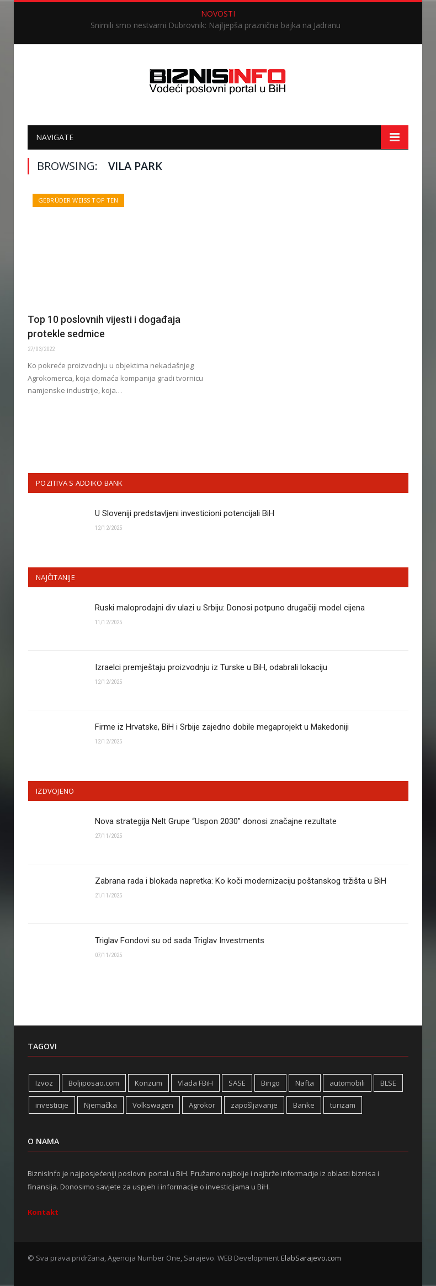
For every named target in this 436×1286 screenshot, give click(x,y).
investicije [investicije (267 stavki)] (51, 1105)
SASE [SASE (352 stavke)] (237, 1083)
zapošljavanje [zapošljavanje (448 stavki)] (254, 1105)
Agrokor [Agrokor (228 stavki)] (202, 1105)
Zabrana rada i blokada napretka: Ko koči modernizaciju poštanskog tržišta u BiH (240, 881)
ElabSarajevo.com (311, 1258)
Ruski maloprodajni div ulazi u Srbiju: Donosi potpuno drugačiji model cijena (230, 608)
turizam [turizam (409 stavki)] (342, 1105)
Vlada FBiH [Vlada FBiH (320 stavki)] (195, 1083)
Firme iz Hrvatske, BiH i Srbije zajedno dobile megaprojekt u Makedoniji (222, 727)
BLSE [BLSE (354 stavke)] (388, 1083)
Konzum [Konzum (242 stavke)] (148, 1083)
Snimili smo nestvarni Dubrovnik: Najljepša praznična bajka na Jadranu (216, 25)
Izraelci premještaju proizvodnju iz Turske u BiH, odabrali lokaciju (211, 667)
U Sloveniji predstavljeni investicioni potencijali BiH (184, 513)
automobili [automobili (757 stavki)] (347, 1083)
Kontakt (43, 1212)
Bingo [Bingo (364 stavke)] (270, 1083)
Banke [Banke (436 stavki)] (304, 1105)
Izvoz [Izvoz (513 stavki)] (44, 1083)
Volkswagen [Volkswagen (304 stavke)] (152, 1105)
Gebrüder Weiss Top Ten (78, 200)
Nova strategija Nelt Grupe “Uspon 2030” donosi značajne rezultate (216, 821)
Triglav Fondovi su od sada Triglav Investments (179, 940)
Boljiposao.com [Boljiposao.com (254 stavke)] (93, 1083)
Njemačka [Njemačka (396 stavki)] (100, 1105)
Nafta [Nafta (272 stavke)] (304, 1083)
